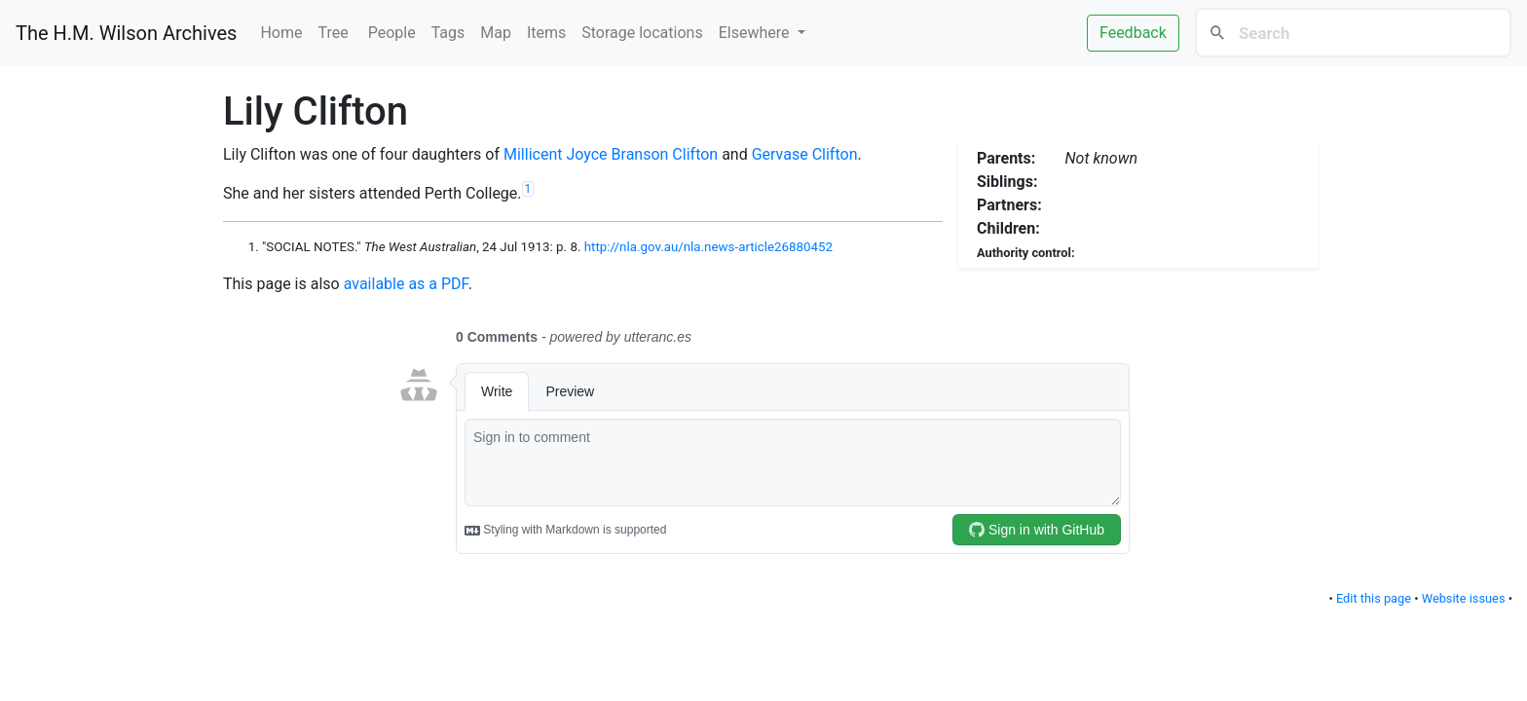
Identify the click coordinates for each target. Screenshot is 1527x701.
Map (495, 32)
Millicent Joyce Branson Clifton (610, 154)
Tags (448, 32)
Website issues (1464, 598)
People (392, 32)
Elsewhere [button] (756, 32)
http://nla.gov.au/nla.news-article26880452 (708, 247)
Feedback (1133, 32)
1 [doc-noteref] (528, 189)
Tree (335, 32)
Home (281, 32)
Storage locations (641, 32)
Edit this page (1373, 598)
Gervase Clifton (805, 154)
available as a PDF (406, 284)
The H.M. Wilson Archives (126, 33)
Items (546, 32)
